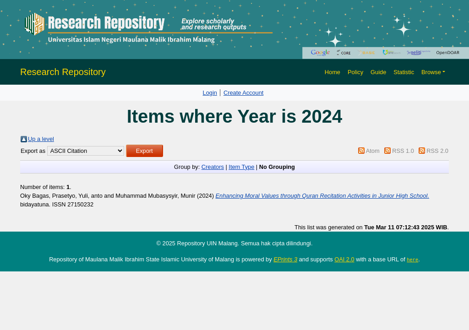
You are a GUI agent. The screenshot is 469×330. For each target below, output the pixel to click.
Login (210, 92)
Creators (213, 166)
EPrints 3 (285, 259)
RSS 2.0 (437, 150)
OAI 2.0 (344, 259)
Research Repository (63, 72)
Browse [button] (431, 72)
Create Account (244, 92)
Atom (373, 150)
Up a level (41, 138)
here (412, 259)
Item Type (241, 166)
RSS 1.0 (403, 150)
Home (332, 72)
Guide (378, 72)
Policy (355, 72)
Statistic (403, 72)
